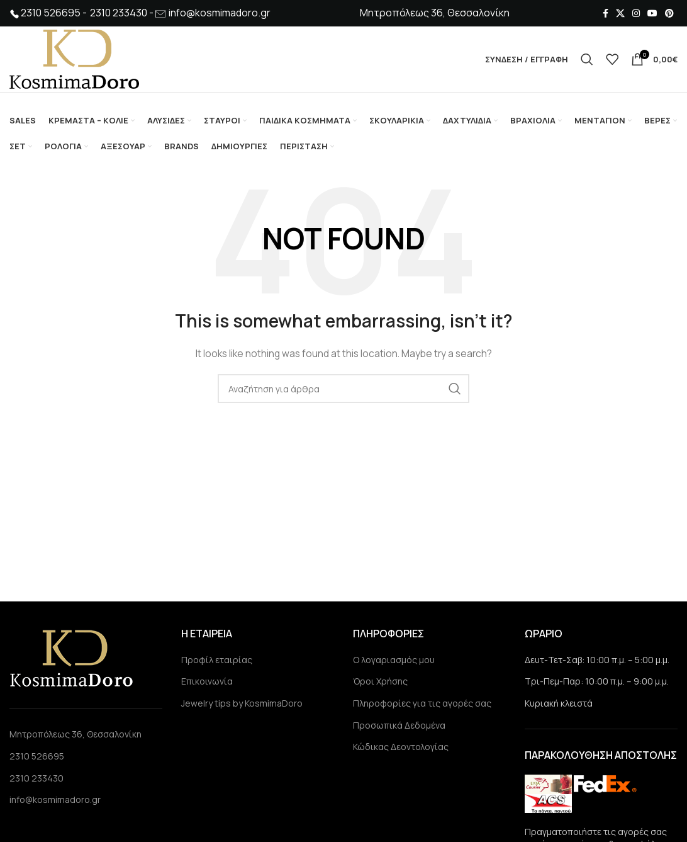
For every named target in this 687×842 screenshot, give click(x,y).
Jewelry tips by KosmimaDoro (242, 703)
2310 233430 (36, 778)
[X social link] (620, 13)
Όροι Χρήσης (380, 681)
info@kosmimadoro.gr (220, 13)
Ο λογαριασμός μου (394, 660)
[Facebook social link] (605, 13)
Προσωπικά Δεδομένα (399, 725)
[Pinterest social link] (669, 13)
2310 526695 (36, 756)
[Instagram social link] (636, 13)
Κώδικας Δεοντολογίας (401, 747)
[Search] (587, 59)
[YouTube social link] (652, 13)
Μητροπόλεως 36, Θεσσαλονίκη (75, 735)
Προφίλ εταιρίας (216, 660)
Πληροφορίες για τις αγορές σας (422, 703)
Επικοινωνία (207, 681)
